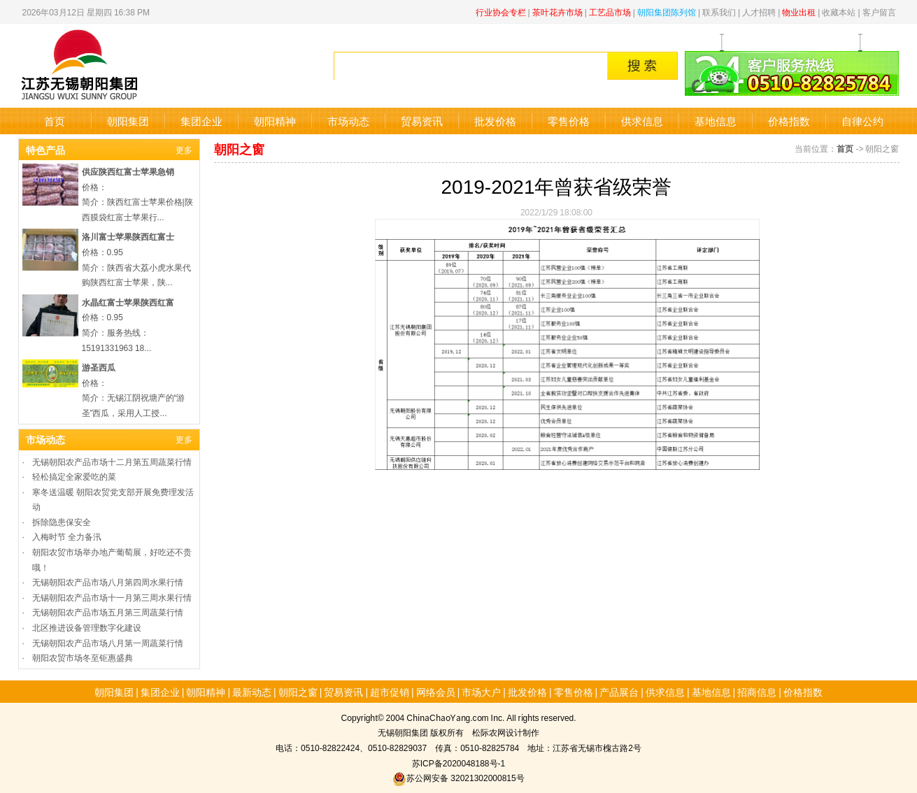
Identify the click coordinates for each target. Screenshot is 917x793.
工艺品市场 (610, 11)
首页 (54, 120)
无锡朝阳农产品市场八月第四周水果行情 (107, 581)
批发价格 (495, 120)
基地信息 (716, 120)
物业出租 (799, 11)
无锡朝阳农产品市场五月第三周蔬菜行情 (107, 611)
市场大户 (481, 692)
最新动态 (251, 692)
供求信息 (642, 120)
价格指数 (789, 120)
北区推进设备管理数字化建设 (86, 627)
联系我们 (719, 11)
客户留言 (879, 11)
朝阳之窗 (298, 692)
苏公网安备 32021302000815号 (458, 777)
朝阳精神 (275, 120)
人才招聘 (759, 11)
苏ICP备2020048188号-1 (458, 763)
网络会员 (435, 692)
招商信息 (756, 692)
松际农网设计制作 (505, 732)
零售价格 (569, 120)
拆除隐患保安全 (61, 521)
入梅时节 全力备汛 (66, 536)
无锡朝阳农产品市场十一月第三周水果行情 (112, 597)
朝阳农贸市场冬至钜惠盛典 (82, 657)
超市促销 (389, 692)
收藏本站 (838, 11)
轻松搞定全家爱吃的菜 (74, 476)
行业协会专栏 (501, 11)
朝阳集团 (128, 120)
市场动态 (348, 120)
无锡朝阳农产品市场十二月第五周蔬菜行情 (112, 461)
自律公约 (862, 120)
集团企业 (201, 120)
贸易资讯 (422, 120)
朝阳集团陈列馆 (666, 11)
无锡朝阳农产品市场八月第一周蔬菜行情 (107, 642)
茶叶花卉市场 (557, 11)
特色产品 (45, 150)
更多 (184, 149)
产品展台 (619, 692)
